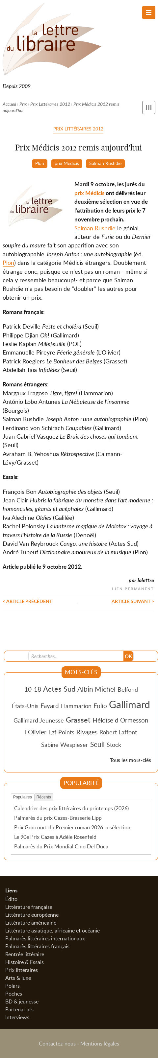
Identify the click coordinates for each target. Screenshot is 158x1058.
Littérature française (28, 906)
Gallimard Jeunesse (38, 720)
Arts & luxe (18, 977)
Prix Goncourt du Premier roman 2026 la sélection (72, 827)
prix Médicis (89, 193)
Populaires (22, 797)
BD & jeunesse (22, 1001)
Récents (44, 797)
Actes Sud (59, 689)
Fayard (49, 705)
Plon (39, 163)
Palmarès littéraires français (37, 946)
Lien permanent (133, 588)
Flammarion (76, 706)
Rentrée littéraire (24, 954)
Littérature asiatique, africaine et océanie (52, 930)
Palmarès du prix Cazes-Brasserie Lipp (58, 817)
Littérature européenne (32, 914)
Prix (23, 104)
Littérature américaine (30, 922)
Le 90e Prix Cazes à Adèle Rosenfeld (55, 836)
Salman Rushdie (105, 163)
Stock (114, 744)
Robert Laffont (118, 732)
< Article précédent (27, 601)
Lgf (52, 732)
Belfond (128, 689)
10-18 (32, 689)
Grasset (78, 719)
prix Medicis (67, 163)
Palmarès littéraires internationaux (45, 938)
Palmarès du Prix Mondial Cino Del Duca (61, 846)
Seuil (97, 744)
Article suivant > (133, 601)
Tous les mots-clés (130, 760)
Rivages (86, 731)
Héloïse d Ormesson (120, 720)
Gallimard (129, 704)
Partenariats (19, 1009)
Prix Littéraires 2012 (50, 104)
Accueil (9, 104)
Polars (12, 985)
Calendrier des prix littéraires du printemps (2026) (71, 808)
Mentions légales (99, 1043)
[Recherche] (76, 656)
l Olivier (35, 731)
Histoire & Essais (24, 962)
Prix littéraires (21, 970)
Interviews (17, 1017)
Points (66, 732)
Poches (13, 993)
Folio (100, 705)
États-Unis (25, 706)
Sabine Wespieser (64, 744)
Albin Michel (96, 689)
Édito (11, 899)
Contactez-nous (57, 1043)
